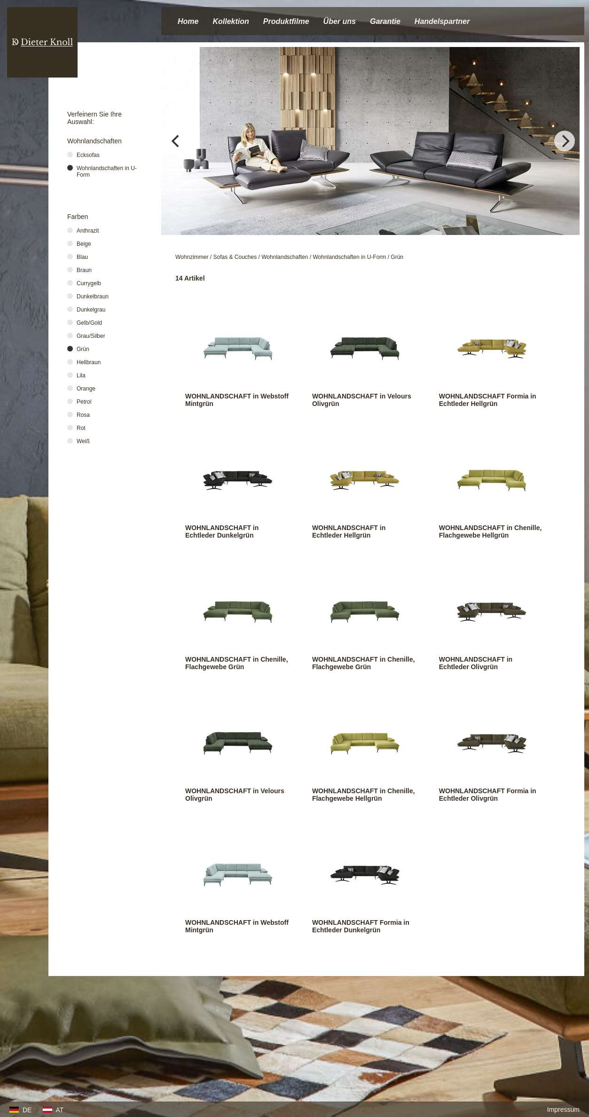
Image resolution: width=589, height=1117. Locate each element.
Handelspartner (442, 21)
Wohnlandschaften (284, 257)
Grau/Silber (91, 336)
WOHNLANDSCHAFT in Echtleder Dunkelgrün (222, 531)
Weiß (83, 441)
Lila (81, 375)
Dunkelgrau (91, 309)
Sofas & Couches (235, 257)
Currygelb (89, 283)
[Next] (564, 141)
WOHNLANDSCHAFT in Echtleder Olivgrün (475, 663)
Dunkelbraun (93, 296)
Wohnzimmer (191, 257)
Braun (84, 270)
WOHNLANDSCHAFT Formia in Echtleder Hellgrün (487, 399)
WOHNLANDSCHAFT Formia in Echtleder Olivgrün (487, 794)
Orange (86, 388)
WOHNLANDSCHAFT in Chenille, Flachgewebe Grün (236, 663)
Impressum (563, 1109)
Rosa (83, 415)
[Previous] (176, 141)
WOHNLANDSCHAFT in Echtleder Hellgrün (348, 531)
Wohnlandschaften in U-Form (349, 257)
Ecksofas (88, 155)
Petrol (84, 401)
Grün (397, 257)
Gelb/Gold (89, 323)
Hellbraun (89, 362)
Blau (82, 257)
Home (188, 21)
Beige (84, 244)
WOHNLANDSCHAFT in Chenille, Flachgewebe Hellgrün (490, 531)
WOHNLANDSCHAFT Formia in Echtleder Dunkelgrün (360, 926)
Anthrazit (88, 230)
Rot (81, 428)
